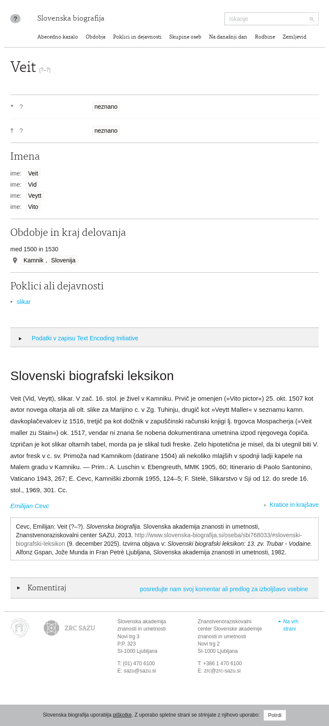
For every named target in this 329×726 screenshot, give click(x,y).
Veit (33, 173)
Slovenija (63, 260)
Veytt (34, 195)
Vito (33, 206)
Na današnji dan (228, 37)
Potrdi (274, 715)
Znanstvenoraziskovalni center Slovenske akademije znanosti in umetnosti (230, 629)
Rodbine (265, 37)
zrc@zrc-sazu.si (222, 671)
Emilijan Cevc (29, 505)
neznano (105, 106)
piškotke (122, 715)
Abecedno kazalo (57, 37)
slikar (24, 301)
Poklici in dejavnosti (137, 37)
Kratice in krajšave (294, 504)
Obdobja (95, 37)
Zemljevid (294, 37)
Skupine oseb (185, 37)
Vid (32, 184)
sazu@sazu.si (140, 671)
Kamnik (34, 260)
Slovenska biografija (71, 19)
